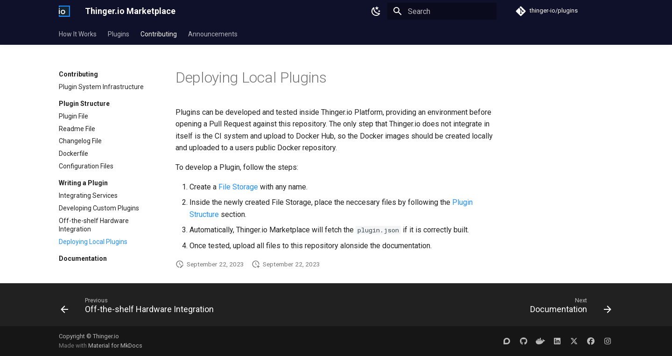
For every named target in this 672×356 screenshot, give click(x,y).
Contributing (158, 34)
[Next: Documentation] (568, 307)
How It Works (78, 34)
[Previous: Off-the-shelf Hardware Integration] (139, 307)
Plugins (118, 34)
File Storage (238, 186)
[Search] (442, 11)
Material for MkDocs (115, 345)
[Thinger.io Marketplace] (64, 11)
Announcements (213, 34)
